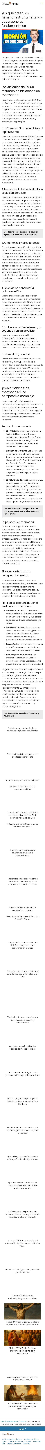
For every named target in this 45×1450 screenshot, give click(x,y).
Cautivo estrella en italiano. (12, 1439)
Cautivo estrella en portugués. (19, 1441)
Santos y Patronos (14, 1444)
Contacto (26, 1444)
